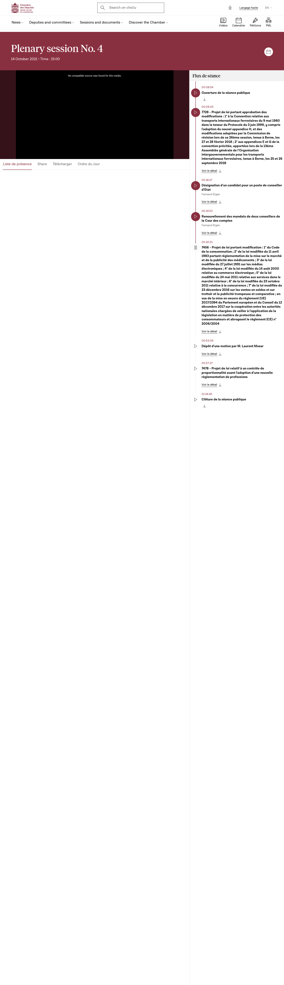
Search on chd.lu (122, 7)
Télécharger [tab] (62, 164)
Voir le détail (209, 171)
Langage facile (248, 8)
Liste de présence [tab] (17, 164)
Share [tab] (42, 164)
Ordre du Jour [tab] (89, 164)
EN (267, 8)
